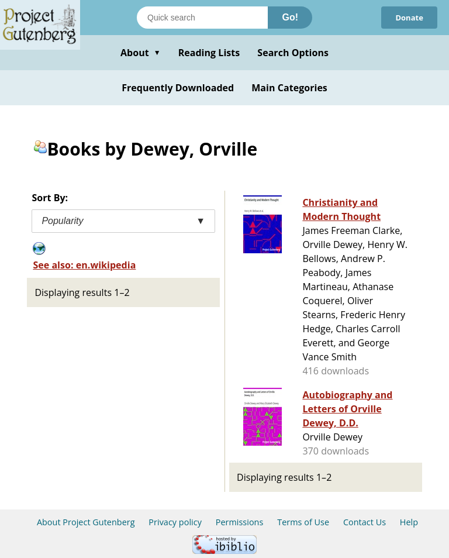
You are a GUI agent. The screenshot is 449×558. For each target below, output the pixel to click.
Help (409, 522)
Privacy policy (175, 522)
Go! (290, 17)
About (140, 53)
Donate (409, 17)
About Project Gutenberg (86, 522)
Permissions (240, 522)
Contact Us (364, 522)
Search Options (293, 52)
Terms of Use (303, 522)
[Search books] (202, 17)
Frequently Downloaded (178, 87)
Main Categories (289, 87)
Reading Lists (209, 52)
